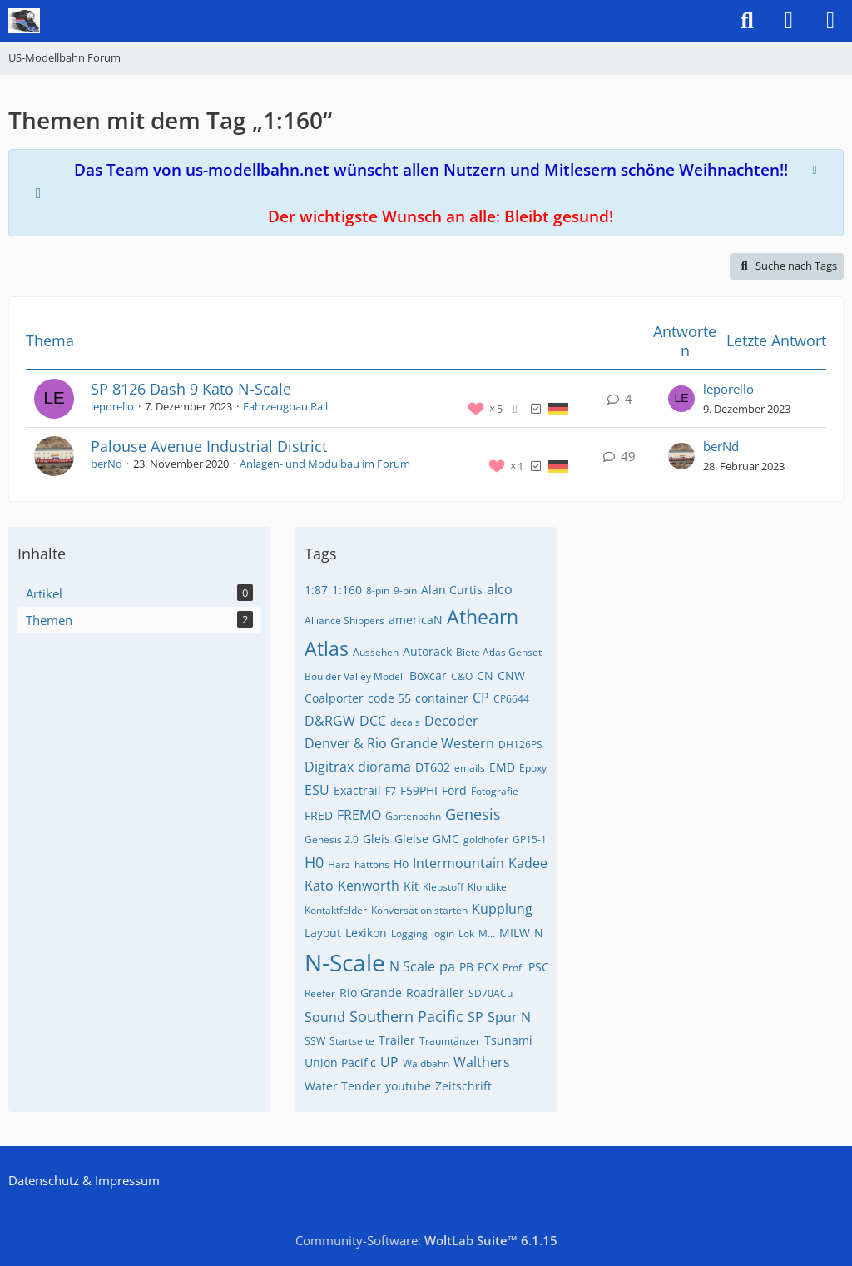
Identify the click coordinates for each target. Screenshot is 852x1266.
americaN (416, 620)
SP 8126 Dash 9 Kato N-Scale (191, 389)
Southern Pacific (406, 1016)
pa (447, 966)
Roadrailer (435, 992)
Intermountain (458, 863)
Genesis (473, 814)
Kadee (527, 863)
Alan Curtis (452, 590)
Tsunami (508, 1040)
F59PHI (419, 790)
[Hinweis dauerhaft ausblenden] (816, 168)
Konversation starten (419, 910)
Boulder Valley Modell (355, 676)
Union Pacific (340, 1062)
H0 (314, 862)
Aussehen (376, 652)
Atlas (327, 648)
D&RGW (330, 721)
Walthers (481, 1062)
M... (486, 933)
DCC (372, 721)
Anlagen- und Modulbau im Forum (325, 463)
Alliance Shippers (344, 620)
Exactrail (357, 790)
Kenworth (368, 885)
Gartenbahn (413, 816)
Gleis (376, 838)
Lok (466, 933)
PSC (538, 967)
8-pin (377, 590)
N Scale (412, 966)
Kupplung (502, 909)
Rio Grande (370, 992)
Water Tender (343, 1086)
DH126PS (520, 744)
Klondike (487, 887)
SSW (315, 1041)
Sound (325, 1017)
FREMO (359, 815)
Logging (409, 933)
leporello (112, 406)
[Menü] (830, 20)
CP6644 (511, 699)
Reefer (320, 993)
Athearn (482, 616)
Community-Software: (426, 1240)
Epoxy (533, 768)
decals (405, 722)
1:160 (347, 590)
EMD (502, 767)
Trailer (397, 1040)
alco (500, 589)
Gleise (411, 838)
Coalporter (334, 698)
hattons (371, 864)
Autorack (427, 651)
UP (389, 1062)
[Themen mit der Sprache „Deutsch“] (558, 408)
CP (481, 697)
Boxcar (428, 675)
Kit (411, 886)
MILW (514, 933)
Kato (319, 885)
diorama (384, 766)
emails (469, 768)
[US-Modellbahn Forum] (24, 20)
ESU (317, 790)
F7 (390, 791)
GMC (446, 838)
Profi (513, 968)
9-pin (405, 590)
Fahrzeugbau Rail (285, 406)
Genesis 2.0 (332, 839)
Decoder (451, 721)
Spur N (509, 1017)
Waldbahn (426, 1063)
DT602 (432, 767)
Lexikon (366, 933)
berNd (106, 463)
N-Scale (345, 962)
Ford (454, 790)
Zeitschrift (463, 1086)
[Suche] (747, 20)
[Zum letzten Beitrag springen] (681, 398)
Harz (339, 864)
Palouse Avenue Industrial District (209, 446)
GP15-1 (530, 839)
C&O (462, 676)
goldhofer (485, 839)
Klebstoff (443, 887)
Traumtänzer (449, 1041)
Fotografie (494, 791)
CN (485, 675)
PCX (488, 967)
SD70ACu (490, 993)
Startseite (351, 1041)
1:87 (316, 590)
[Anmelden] (788, 21)
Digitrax (329, 766)
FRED (319, 815)
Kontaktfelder (336, 910)
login (443, 933)
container (441, 698)
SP (475, 1017)
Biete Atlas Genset (499, 652)
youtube (408, 1086)
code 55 (389, 698)
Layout (323, 933)
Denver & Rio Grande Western (399, 743)
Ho (401, 863)
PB (466, 967)
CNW (511, 675)
